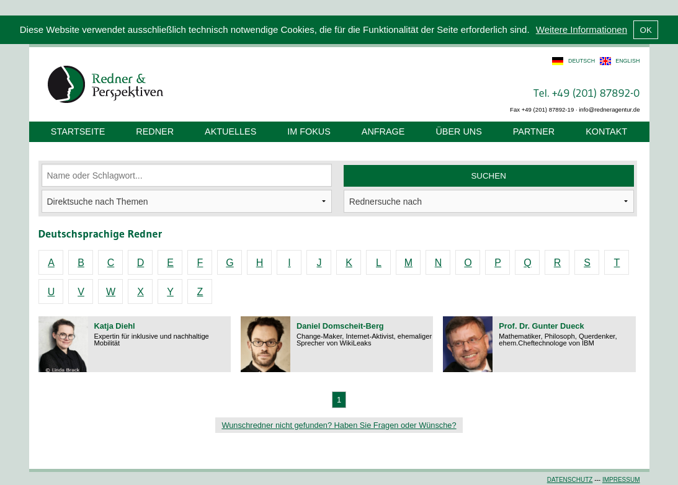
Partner (534, 131)
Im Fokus (309, 131)
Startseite (78, 131)
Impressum (621, 479)
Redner (155, 131)
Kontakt (606, 131)
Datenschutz (570, 479)
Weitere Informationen (581, 29)
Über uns (458, 131)
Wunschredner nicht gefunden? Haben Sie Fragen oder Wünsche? (338, 425)
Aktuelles (230, 131)
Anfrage (383, 131)
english (627, 61)
